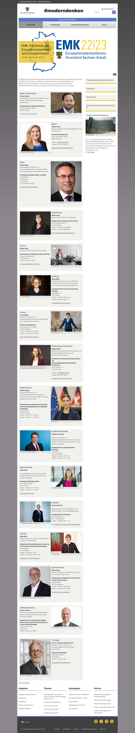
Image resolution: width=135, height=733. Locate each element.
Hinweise (57, 729)
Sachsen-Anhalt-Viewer (26, 705)
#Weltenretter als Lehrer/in (77, 705)
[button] (28, 2)
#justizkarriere (73, 701)
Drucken (25, 722)
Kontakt (75, 729)
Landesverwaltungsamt (51, 713)
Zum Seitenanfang (24, 683)
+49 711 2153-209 (31, 114)
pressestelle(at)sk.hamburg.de (61, 303)
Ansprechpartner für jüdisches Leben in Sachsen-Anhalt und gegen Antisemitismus (55, 697)
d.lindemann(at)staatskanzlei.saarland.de (67, 524)
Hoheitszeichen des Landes (102, 704)
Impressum (102, 729)
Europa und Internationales (67, 19)
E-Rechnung (22, 698)
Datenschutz (67, 729)
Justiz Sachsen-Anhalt (51, 706)
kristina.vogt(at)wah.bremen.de (29, 264)
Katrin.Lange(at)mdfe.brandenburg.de (63, 233)
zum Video (91, 152)
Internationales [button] (55, 25)
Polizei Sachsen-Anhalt (51, 709)
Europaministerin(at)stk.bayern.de (62, 148)
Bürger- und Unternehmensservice (104, 707)
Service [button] (104, 25)
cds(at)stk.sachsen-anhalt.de (61, 592)
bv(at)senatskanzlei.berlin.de (29, 187)
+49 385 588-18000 (63, 373)
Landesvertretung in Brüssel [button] (80, 25)
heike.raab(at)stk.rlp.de (27, 493)
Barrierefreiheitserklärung (89, 729)
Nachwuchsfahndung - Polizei (78, 698)
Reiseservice (22, 701)
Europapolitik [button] (31, 25)
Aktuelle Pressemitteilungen (102, 700)
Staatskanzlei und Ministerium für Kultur (100, 80)
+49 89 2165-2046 (62, 142)
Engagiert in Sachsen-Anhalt (27, 694)
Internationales (91, 97)
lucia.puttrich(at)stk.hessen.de (29, 337)
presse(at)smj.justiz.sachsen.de (30, 558)
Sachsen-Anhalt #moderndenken (79, 694)
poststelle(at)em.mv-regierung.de (62, 378)
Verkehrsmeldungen (25, 708)
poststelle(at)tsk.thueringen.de (61, 662)
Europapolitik (90, 88)
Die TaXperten (73, 708)
